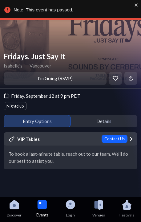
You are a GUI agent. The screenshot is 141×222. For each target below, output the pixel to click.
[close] (136, 4)
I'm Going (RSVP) (55, 78)
